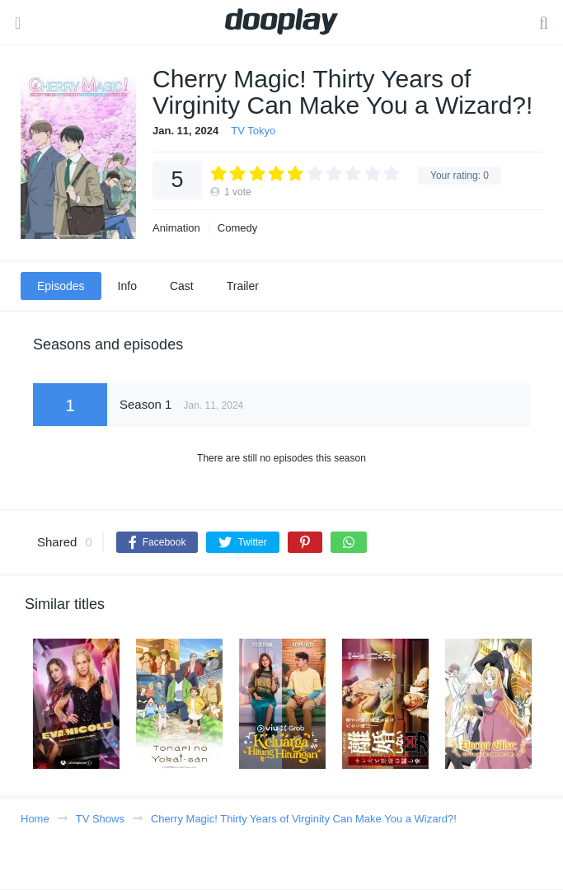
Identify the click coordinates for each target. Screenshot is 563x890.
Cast (182, 286)
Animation (176, 227)
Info (127, 286)
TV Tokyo (253, 130)
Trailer (243, 286)
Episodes (61, 286)
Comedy (237, 227)
